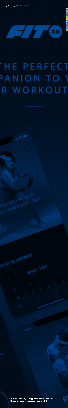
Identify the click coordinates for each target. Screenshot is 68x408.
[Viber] (67, 26)
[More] (67, 30)
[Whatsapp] (67, 17)
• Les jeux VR (23, 6)
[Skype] (67, 28)
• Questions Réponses (31, 6)
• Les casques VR (14, 6)
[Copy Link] (67, 19)
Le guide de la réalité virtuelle (16, 4)
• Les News (40, 6)
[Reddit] (67, 13)
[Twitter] (67, 11)
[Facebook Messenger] (67, 23)
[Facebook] (67, 9)
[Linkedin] (67, 15)
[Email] (67, 21)
